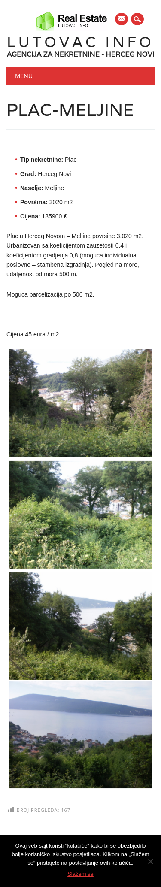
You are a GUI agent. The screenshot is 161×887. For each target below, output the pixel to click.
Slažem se (80, 874)
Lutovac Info (80, 41)
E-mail (122, 19)
